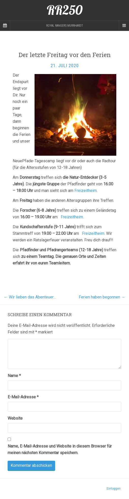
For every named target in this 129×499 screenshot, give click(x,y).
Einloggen (114, 488)
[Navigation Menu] (124, 26)
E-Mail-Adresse (23, 397)
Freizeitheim (85, 190)
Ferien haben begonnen (102, 297)
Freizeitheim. (72, 217)
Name (14, 375)
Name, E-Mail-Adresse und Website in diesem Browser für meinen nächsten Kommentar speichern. (60, 449)
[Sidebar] (5, 26)
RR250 (65, 10)
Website (15, 418)
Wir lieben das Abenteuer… (30, 297)
